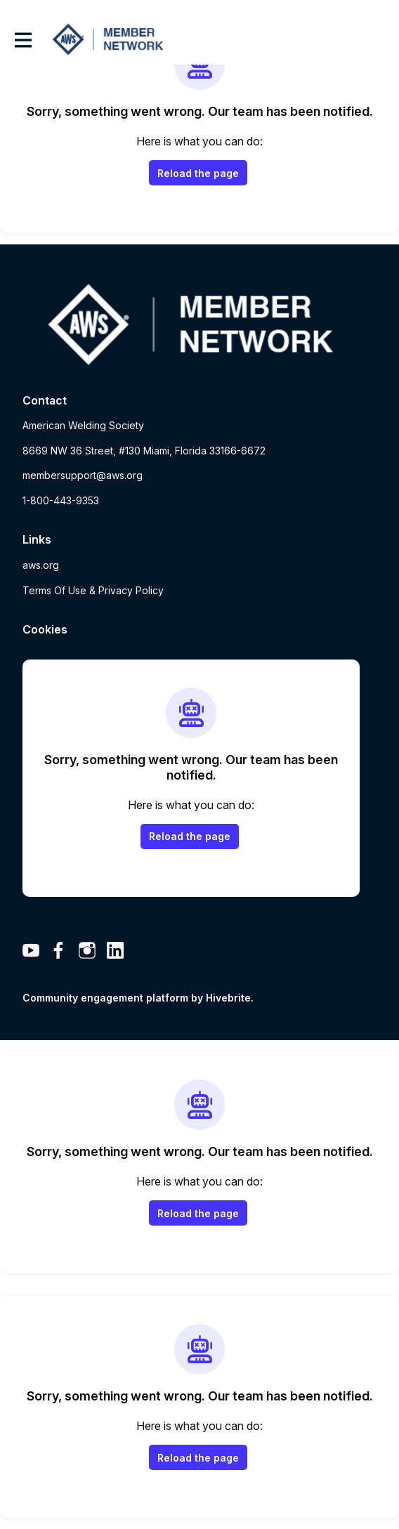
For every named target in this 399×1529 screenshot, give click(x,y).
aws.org (40, 565)
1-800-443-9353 (60, 500)
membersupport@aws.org (82, 475)
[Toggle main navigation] (22, 39)
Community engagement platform (105, 998)
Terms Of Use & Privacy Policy (93, 590)
